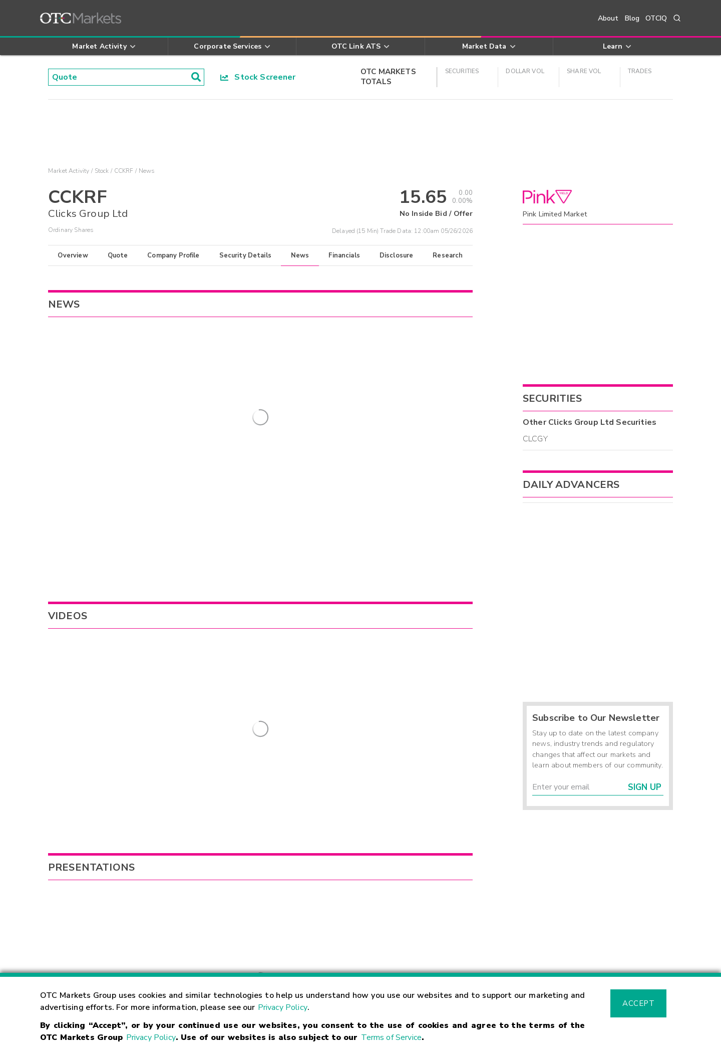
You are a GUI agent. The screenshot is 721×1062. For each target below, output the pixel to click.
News (300, 255)
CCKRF (124, 171)
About (608, 18)
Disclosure (397, 255)
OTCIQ (656, 18)
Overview (73, 255)
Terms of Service (391, 1037)
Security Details (245, 255)
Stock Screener (258, 77)
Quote (118, 255)
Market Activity (68, 171)
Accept (638, 1003)
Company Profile (173, 255)
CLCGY (535, 438)
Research (448, 255)
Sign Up (644, 787)
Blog (632, 18)
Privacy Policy (282, 1007)
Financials (344, 255)
